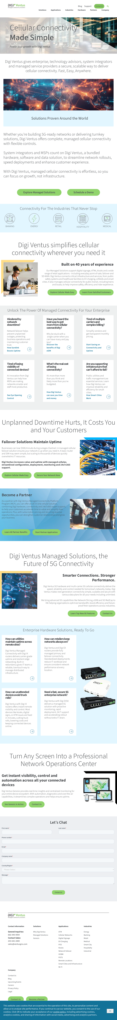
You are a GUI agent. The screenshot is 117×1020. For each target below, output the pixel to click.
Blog (80, 6)
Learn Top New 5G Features (83, 614)
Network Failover (65, 953)
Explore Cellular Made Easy (62, 292)
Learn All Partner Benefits (16, 532)
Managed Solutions (40, 937)
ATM (60, 933)
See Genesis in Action (13, 805)
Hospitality (88, 949)
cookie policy (59, 1011)
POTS (60, 959)
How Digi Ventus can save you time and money (59, 395)
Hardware (82, 10)
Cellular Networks (65, 937)
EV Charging (63, 943)
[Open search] (108, 6)
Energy (86, 933)
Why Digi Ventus (39, 933)
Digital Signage (64, 940)
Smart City (88, 946)
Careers (11, 987)
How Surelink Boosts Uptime (19, 349)
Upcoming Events (14, 984)
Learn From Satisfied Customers (96, 292)
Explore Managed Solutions (39, 192)
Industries (69, 10)
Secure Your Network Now (45, 475)
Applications (56, 10)
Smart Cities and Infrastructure (70, 965)
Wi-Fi (60, 969)
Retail (86, 940)
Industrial (87, 953)
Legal (10, 993)
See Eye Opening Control (19, 397)
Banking (87, 937)
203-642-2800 (14, 942)
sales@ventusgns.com (17, 946)
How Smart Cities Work (98, 397)
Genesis (36, 940)
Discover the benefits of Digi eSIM (59, 347)
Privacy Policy (13, 990)
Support (87, 6)
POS (60, 946)
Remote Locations (65, 962)
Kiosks (61, 949)
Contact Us (99, 6)
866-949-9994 (14, 936)
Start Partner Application (46, 533)
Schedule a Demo (83, 192)
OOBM (60, 956)
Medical (87, 943)
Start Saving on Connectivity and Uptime (98, 347)
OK (110, 1011)
